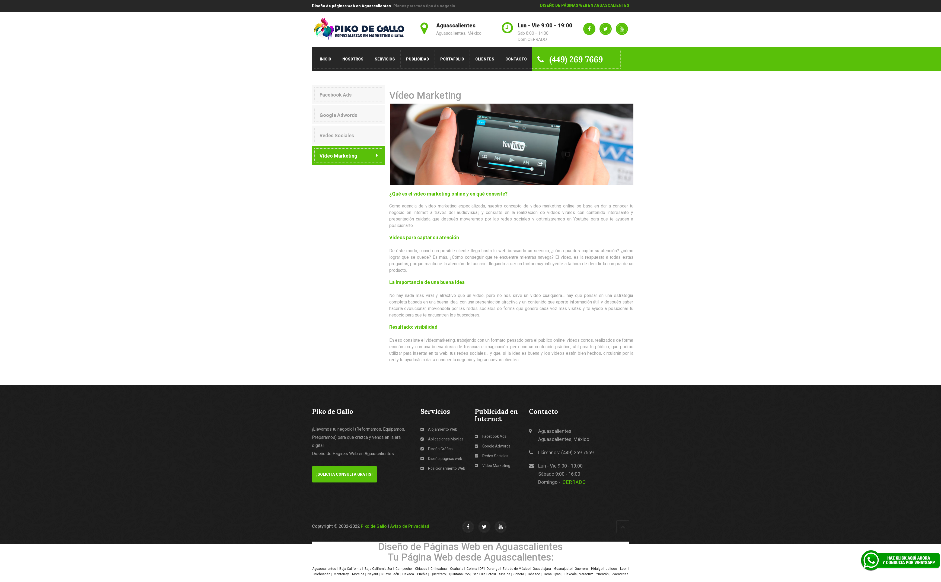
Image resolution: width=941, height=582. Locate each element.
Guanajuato (563, 569)
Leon (623, 569)
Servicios (385, 59)
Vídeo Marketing (338, 156)
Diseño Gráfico (436, 449)
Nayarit (373, 574)
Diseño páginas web (441, 458)
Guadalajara (542, 569)
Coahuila (456, 569)
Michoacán (322, 574)
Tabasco (533, 574)
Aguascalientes (324, 569)
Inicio (325, 59)
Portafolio (452, 59)
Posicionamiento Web (442, 468)
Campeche (403, 569)
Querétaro (438, 574)
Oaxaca (408, 574)
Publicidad (417, 59)
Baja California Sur (378, 569)
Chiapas (421, 569)
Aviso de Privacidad (409, 526)
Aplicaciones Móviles (442, 439)
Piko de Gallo (374, 526)
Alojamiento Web (438, 429)
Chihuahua (438, 569)
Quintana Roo (459, 574)
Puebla (422, 574)
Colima (472, 569)
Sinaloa (504, 574)
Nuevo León (390, 574)
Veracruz (586, 574)
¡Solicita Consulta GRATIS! (344, 474)
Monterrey (341, 574)
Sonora (518, 574)
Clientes (484, 59)
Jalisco (611, 569)
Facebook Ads (336, 95)
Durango (493, 569)
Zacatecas (620, 574)
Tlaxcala (570, 574)
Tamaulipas (552, 574)
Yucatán (602, 574)
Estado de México (516, 569)
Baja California (350, 569)
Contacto (516, 59)
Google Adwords (338, 115)
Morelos (358, 574)
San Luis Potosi (484, 574)
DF (481, 569)
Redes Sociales (337, 135)
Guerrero (581, 569)
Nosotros (352, 59)
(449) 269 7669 (570, 59)
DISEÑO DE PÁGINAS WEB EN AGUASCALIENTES (584, 5)
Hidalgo (596, 569)
